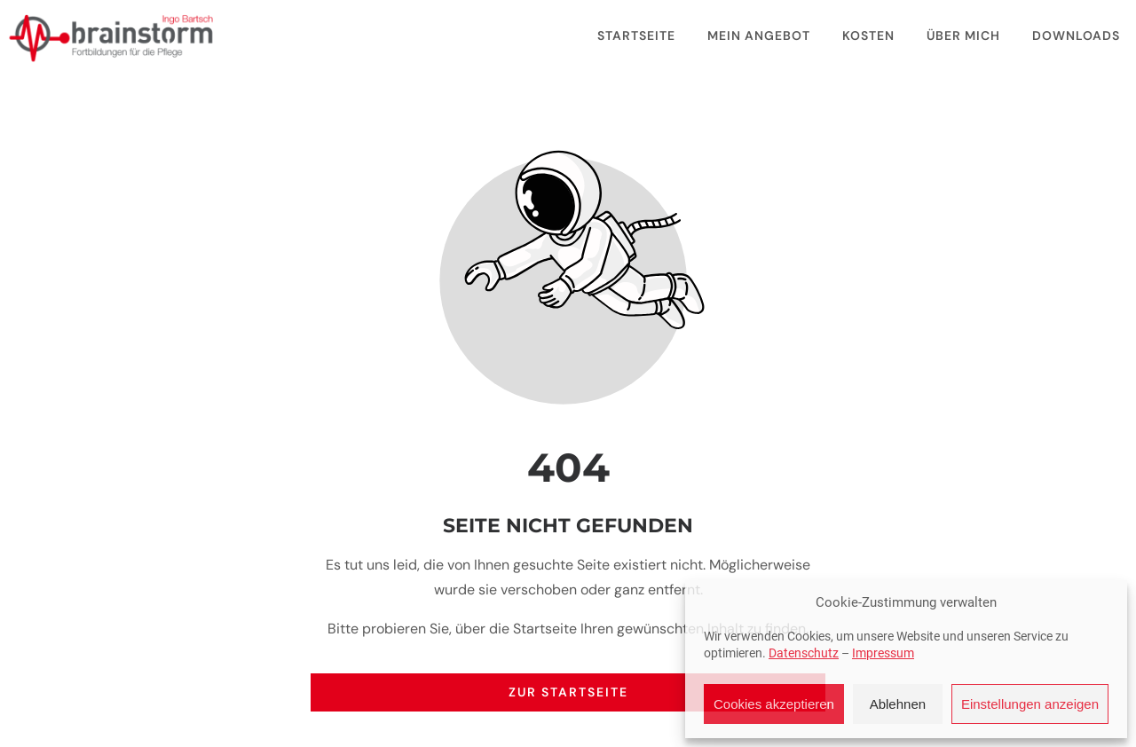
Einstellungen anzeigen (1030, 704)
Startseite (636, 35)
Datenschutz (804, 653)
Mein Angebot (758, 35)
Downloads (1076, 35)
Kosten (868, 35)
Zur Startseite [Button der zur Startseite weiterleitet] (568, 692)
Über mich (963, 35)
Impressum (883, 653)
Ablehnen (898, 704)
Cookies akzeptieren (774, 704)
